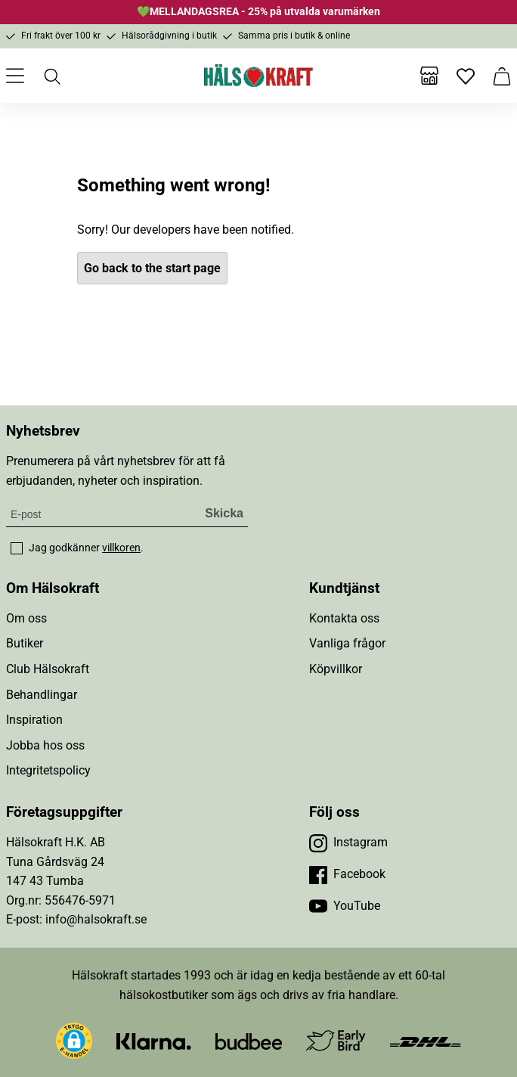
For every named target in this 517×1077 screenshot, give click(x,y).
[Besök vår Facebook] (347, 874)
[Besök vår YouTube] (344, 906)
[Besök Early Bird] (336, 1039)
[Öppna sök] (51, 75)
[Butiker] (429, 75)
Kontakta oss (344, 618)
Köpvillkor (335, 669)
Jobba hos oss (45, 745)
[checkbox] (17, 548)
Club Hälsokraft (47, 669)
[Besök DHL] (425, 1040)
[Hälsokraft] (258, 75)
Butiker (24, 643)
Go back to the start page (152, 268)
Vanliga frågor (347, 643)
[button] (74, 1041)
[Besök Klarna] (153, 1040)
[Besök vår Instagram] (348, 842)
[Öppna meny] (15, 75)
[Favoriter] (466, 75)
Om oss (26, 618)
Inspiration (34, 719)
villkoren (121, 548)
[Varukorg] (502, 75)
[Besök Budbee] (248, 1040)
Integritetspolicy (48, 770)
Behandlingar (41, 694)
